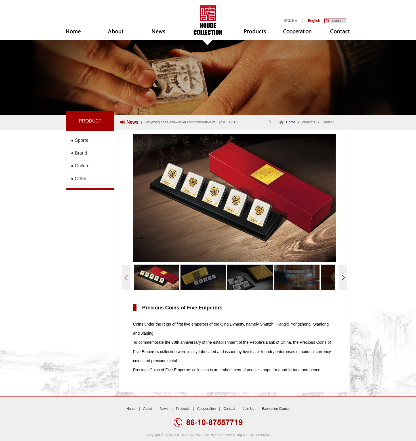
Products (182, 409)
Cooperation (206, 409)
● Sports (77, 140)
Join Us (248, 409)
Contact (229, 409)
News (164, 409)
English (314, 21)
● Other (76, 178)
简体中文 (291, 21)
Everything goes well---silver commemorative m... (181, 122)
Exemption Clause (275, 409)
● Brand (76, 153)
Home (290, 122)
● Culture (78, 165)
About (147, 409)
